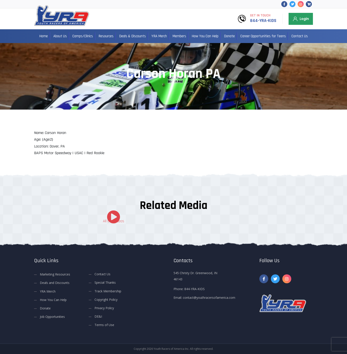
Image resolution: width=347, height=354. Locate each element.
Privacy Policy (104, 308)
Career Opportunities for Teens (263, 36)
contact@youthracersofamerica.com (209, 297)
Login (304, 18)
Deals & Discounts (132, 36)
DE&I (98, 316)
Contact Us (299, 36)
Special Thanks (105, 282)
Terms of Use (104, 325)
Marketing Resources (55, 274)
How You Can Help (205, 36)
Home (43, 36)
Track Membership (107, 291)
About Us (60, 36)
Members (179, 36)
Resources (106, 36)
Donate (229, 36)
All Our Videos (113, 221)
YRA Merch (159, 36)
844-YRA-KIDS (263, 21)
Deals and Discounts (54, 283)
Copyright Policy (106, 299)
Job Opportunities (52, 317)
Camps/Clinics (82, 36)
